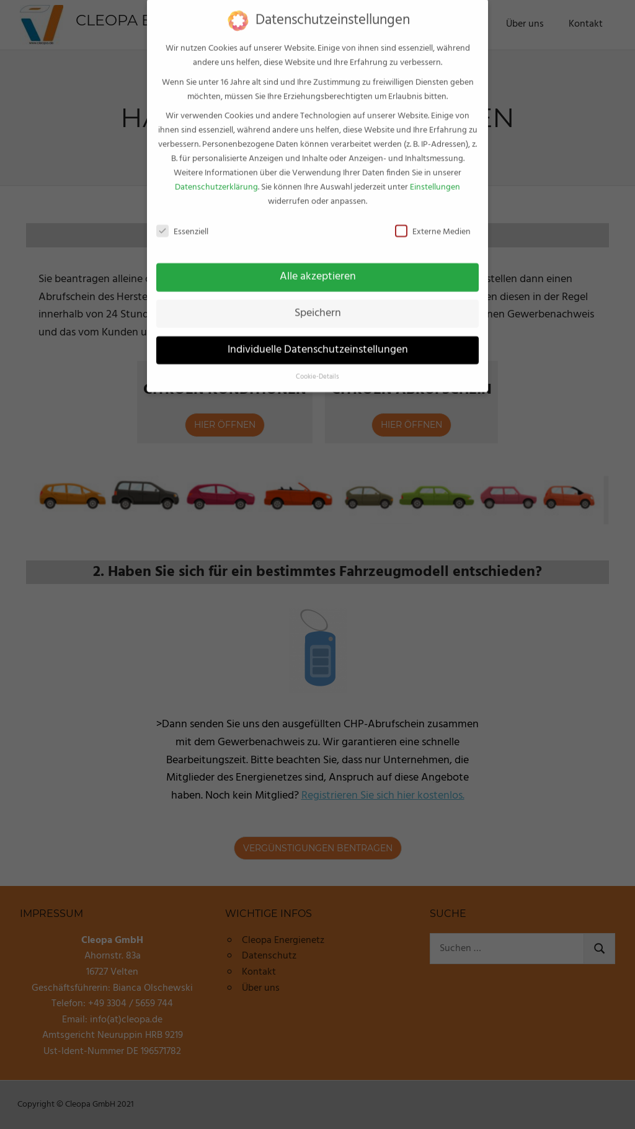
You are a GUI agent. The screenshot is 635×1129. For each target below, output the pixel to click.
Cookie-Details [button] (317, 366)
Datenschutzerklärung (216, 177)
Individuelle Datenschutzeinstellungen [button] (318, 339)
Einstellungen (435, 177)
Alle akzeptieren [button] (318, 266)
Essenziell (182, 222)
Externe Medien (433, 222)
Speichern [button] (318, 302)
